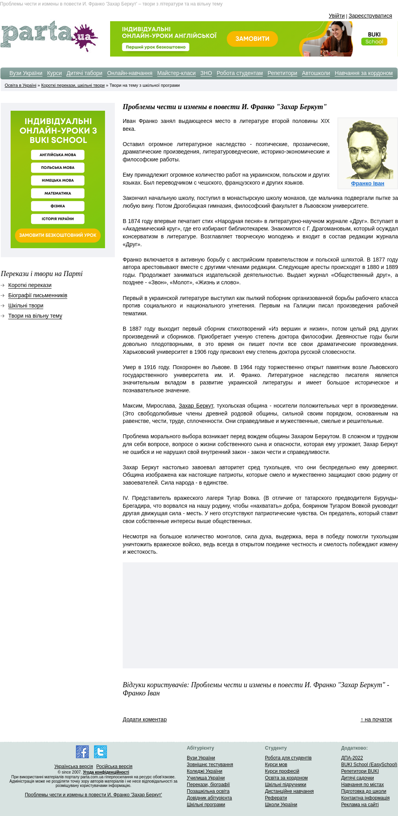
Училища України (206, 778)
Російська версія (114, 766)
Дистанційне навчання (289, 791)
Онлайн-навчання (129, 73)
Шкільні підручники (285, 784)
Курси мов (276, 764)
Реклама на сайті (360, 804)
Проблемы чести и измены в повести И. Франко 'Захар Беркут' (93, 795)
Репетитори (282, 73)
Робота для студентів (288, 758)
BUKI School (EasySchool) (369, 764)
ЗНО (206, 73)
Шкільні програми (206, 804)
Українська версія (73, 766)
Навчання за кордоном (363, 73)
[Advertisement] (335, 615)
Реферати (276, 798)
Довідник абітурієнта (209, 798)
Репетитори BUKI (360, 771)
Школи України (281, 804)
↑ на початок (376, 719)
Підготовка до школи (363, 791)
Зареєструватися (370, 16)
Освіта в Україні (20, 85)
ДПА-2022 (352, 758)
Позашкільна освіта (208, 791)
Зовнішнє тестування (210, 764)
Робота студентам (240, 73)
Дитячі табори (84, 73)
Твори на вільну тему (35, 316)
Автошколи (316, 73)
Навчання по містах (362, 784)
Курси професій (282, 771)
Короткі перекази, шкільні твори (73, 85)
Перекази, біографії (208, 784)
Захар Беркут (196, 406)
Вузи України (25, 73)
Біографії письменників (37, 295)
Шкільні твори (25, 305)
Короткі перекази (30, 285)
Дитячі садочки (357, 778)
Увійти (337, 16)
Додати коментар (145, 719)
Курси (54, 73)
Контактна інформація (365, 798)
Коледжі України (204, 771)
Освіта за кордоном (286, 778)
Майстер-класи (176, 73)
